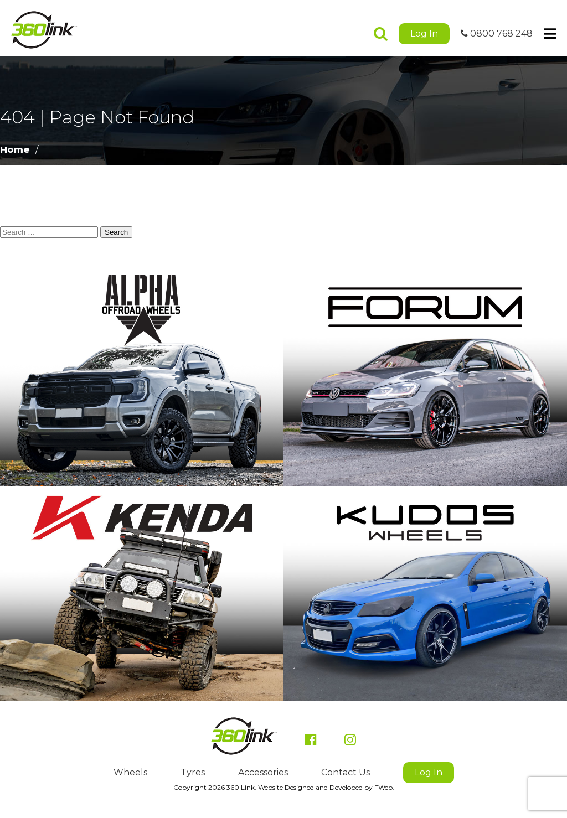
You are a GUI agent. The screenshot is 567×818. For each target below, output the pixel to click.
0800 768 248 (497, 33)
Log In (424, 33)
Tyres (193, 772)
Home (15, 149)
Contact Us (345, 772)
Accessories (263, 772)
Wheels (130, 772)
